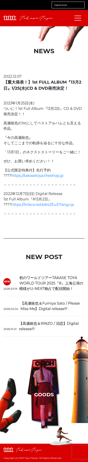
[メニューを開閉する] (78, 18)
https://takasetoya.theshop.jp (37, 175)
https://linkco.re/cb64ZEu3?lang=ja (42, 204)
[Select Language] (68, 5)
